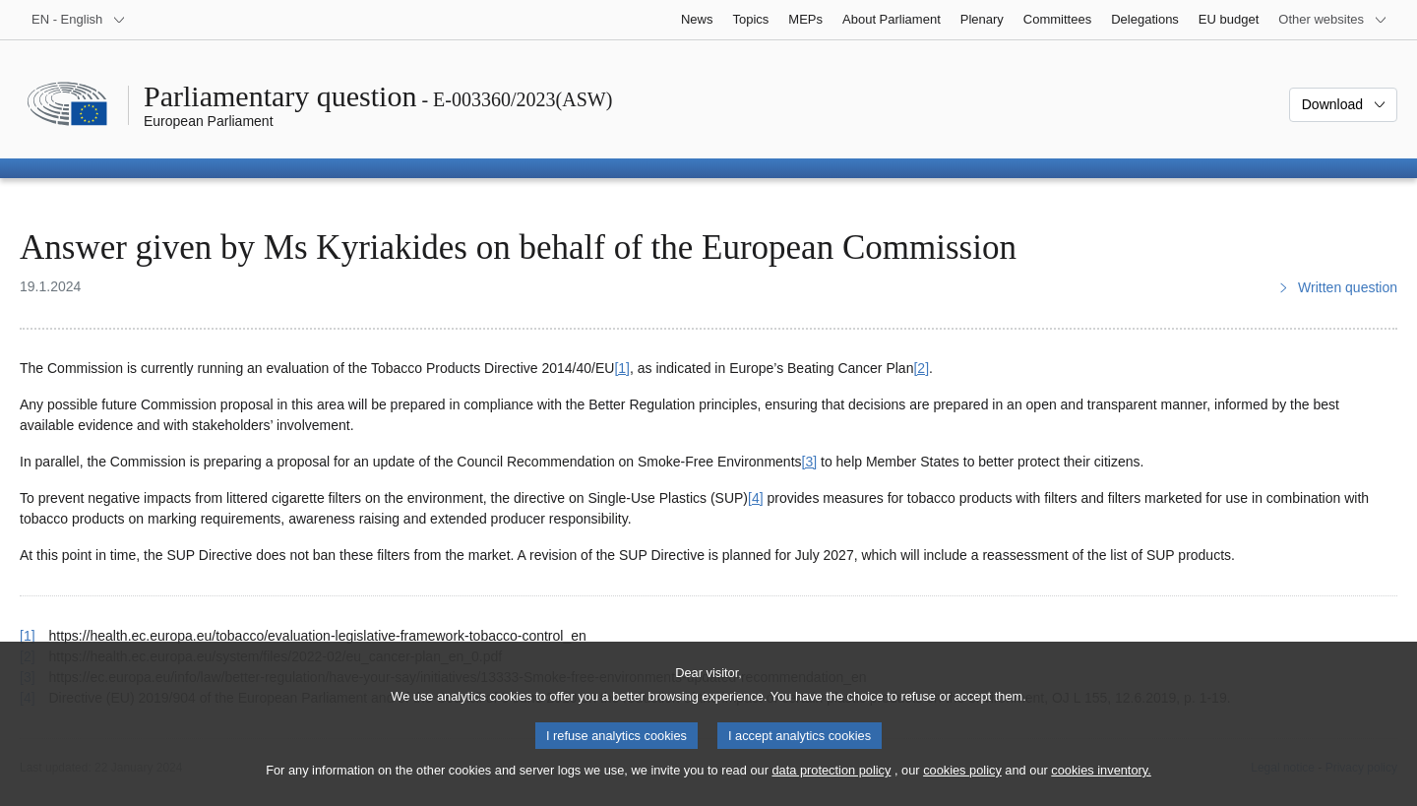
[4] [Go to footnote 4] (756, 498)
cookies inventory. (1100, 786)
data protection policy (831, 786)
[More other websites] (1332, 19)
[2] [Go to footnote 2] (921, 368)
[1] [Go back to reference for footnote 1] (27, 636)
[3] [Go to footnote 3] (810, 461)
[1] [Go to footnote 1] (622, 368)
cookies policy (962, 786)
